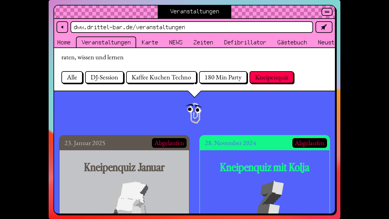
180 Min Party (223, 77)
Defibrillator (245, 42)
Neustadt (331, 42)
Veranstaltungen (106, 42)
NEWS (175, 42)
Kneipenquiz (271, 77)
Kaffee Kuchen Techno (161, 77)
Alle (72, 77)
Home (64, 42)
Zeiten (203, 42)
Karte (150, 42)
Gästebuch (292, 42)
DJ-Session (104, 77)
